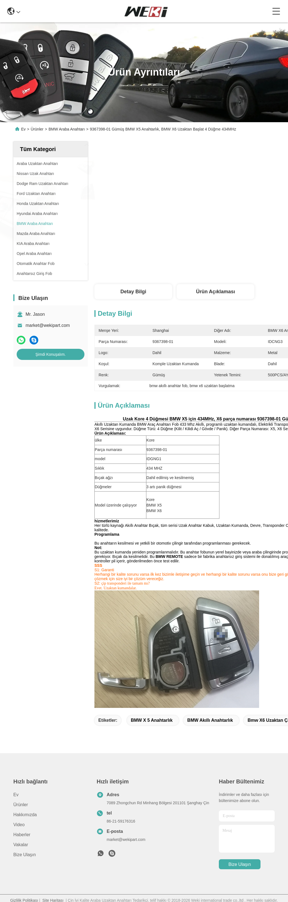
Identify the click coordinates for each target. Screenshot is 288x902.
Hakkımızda (25, 814)
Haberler (21, 834)
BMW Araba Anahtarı (67, 129)
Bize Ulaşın (24, 854)
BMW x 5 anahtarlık (152, 720)
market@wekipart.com (48, 325)
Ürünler (37, 129)
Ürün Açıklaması (215, 291)
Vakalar (20, 844)
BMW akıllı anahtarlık (210, 720)
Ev (23, 129)
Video (19, 824)
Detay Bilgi (133, 291)
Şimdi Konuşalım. (51, 354)
